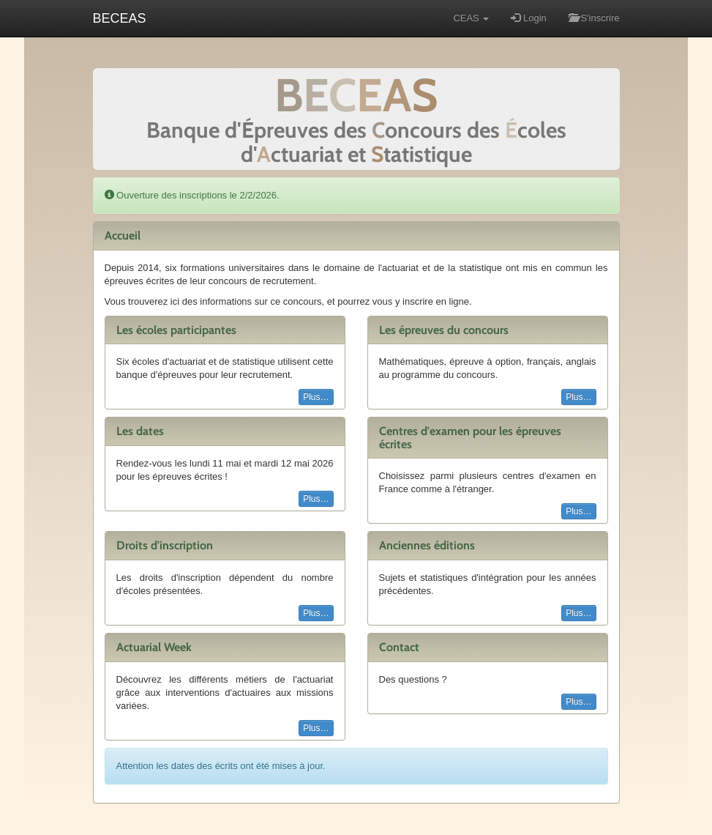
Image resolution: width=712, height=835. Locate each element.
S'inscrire (594, 17)
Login (528, 17)
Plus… (316, 397)
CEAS (471, 17)
